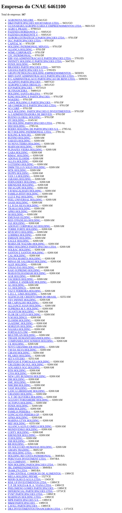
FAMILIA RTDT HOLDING (23, 193)
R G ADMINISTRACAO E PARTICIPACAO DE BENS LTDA (41, 79)
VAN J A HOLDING (19, 176)
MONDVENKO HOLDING (23, 429)
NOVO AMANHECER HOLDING (27, 346)
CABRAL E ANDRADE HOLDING (27, 282)
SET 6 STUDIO (16, 358)
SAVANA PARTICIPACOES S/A (25, 70)
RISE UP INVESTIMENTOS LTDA (27, 482)
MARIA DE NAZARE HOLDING (26, 243)
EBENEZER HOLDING (21, 185)
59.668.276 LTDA (18, 470)
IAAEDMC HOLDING (20, 323)
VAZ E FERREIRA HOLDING (25, 291)
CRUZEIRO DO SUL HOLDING (26, 364)
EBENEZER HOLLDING (22, 435)
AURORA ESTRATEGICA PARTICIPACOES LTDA (36, 37)
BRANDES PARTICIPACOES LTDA (28, 67)
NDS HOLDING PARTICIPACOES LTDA (31, 464)
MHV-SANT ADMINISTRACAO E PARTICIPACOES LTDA (41, 76)
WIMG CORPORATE (20, 52)
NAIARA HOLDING (19, 329)
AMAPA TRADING (19, 450)
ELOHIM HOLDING (19, 320)
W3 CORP (14, 108)
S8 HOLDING (16, 214)
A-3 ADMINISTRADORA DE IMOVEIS (30, 114)
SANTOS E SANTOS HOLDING (26, 252)
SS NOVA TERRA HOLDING (24, 143)
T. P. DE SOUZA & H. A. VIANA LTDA (30, 485)
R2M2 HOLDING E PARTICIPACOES (29, 96)
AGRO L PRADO (18, 28)
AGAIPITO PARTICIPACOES (24, 81)
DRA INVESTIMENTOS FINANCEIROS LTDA (34, 508)
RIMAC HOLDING (19, 155)
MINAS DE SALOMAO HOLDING (27, 261)
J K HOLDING (16, 344)
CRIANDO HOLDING (20, 394)
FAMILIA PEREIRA (19, 411)
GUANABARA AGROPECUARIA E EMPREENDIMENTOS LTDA (45, 26)
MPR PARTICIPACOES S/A (23, 500)
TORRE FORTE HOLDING (23, 229)
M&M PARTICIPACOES (22, 503)
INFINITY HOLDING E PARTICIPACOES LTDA (35, 61)
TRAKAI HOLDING (19, 208)
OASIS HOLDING (18, 202)
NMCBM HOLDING (19, 385)
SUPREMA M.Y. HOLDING (23, 308)
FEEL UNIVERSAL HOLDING (25, 199)
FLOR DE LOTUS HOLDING (24, 314)
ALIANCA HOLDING (20, 49)
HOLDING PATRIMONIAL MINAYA (28, 46)
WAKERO (14, 99)
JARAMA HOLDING (20, 179)
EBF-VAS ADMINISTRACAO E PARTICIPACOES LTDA (39, 58)
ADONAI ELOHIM (19, 158)
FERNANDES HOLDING (22, 182)
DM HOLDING (16, 379)
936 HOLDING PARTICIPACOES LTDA (30, 123)
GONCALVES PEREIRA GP (23, 414)
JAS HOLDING (17, 223)
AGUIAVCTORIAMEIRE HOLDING (28, 399)
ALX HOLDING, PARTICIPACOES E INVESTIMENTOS (39, 111)
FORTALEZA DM (18, 332)
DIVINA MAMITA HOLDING (24, 258)
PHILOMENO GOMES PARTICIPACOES (31, 488)
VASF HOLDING (18, 388)
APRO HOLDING (18, 211)
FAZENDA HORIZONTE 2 (23, 31)
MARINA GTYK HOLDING (23, 420)
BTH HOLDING (17, 370)
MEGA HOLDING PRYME (23, 476)
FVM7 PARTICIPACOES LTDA (25, 494)
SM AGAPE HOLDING (21, 187)
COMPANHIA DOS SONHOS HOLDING (31, 341)
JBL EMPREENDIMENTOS (23, 467)
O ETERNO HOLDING (21, 164)
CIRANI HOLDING (19, 352)
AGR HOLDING (17, 276)
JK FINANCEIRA (18, 90)
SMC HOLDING (17, 382)
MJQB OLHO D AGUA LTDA (24, 479)
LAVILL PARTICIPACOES (23, 505)
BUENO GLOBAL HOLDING (24, 117)
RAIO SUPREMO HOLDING (24, 270)
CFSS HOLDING (17, 373)
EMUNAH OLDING (19, 217)
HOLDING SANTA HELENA (24, 93)
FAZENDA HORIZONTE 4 (23, 34)
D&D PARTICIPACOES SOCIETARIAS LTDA (33, 23)
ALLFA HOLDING (18, 161)
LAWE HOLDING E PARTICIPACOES (29, 102)
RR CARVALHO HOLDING (23, 302)
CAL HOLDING (17, 255)
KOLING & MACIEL (20, 134)
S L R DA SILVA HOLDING (23, 205)
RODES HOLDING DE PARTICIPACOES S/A (33, 129)
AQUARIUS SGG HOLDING (24, 367)
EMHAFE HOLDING (20, 238)
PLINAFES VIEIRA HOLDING (25, 149)
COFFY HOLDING (18, 432)
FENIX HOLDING (18, 64)
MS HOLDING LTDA (20, 452)
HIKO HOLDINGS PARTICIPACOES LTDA (32, 246)
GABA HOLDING (18, 152)
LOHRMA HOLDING (20, 235)
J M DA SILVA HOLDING (22, 349)
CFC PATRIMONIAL (20, 55)
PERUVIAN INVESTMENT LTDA (27, 458)
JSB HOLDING (16, 441)
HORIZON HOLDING (20, 326)
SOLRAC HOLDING (19, 249)
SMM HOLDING (17, 408)
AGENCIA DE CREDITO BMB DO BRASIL (32, 296)
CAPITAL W (15, 43)
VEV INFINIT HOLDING (22, 299)
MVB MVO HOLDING (21, 232)
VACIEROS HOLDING (21, 279)
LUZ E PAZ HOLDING (21, 196)
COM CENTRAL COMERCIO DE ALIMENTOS (34, 473)
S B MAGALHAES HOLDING (25, 190)
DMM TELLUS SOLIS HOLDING (27, 167)
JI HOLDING (15, 438)
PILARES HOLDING (20, 355)
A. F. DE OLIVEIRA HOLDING (25, 397)
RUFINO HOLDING (19, 137)
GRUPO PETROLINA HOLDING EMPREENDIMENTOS (39, 73)
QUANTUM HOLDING (21, 311)
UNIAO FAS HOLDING (21, 267)
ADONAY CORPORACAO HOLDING (29, 226)
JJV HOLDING (16, 120)
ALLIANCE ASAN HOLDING (25, 305)
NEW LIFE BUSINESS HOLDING (27, 376)
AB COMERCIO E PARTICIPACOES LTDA (32, 105)
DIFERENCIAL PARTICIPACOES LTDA (30, 491)
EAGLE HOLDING (19, 240)
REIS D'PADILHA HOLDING (24, 220)
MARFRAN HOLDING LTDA (24, 497)
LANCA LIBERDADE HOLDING (27, 391)
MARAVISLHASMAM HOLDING (27, 273)
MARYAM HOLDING (20, 146)
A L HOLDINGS (17, 288)
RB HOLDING (16, 444)
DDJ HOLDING (17, 126)
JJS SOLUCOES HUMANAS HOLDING (30, 447)
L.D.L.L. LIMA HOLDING (23, 293)
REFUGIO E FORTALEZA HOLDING (29, 361)
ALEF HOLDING (18, 264)
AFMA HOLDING (18, 417)
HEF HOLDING (17, 423)
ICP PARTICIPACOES (20, 87)
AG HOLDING (16, 285)
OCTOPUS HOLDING (20, 402)
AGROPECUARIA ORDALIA (24, 84)
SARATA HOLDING (19, 140)
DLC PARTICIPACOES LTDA (24, 40)
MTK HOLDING (17, 170)
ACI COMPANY (17, 461)
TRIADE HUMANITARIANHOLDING (29, 338)
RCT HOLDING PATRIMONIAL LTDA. (30, 132)
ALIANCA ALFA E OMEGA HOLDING (30, 426)
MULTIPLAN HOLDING (22, 335)
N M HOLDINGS (18, 317)
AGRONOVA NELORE (21, 20)
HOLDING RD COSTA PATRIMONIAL (30, 455)
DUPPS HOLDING (18, 173)
